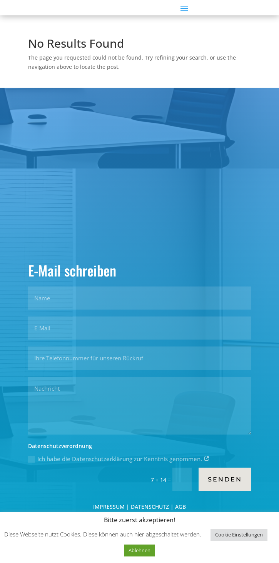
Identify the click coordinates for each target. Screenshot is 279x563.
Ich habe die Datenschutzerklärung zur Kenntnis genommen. (119, 459)
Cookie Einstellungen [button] (239, 534)
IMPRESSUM (109, 506)
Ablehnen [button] (139, 550)
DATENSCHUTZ (150, 506)
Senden (225, 479)
